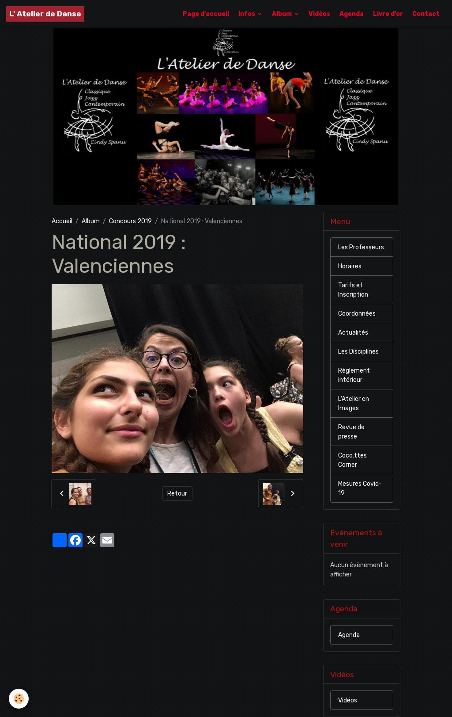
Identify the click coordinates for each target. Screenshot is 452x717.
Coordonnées (357, 313)
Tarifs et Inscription (353, 290)
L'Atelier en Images (353, 403)
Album (282, 14)
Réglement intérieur (354, 375)
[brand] (45, 14)
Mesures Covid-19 (360, 488)
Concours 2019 (130, 221)
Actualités (353, 332)
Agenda (351, 14)
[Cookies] (19, 699)
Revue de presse (351, 431)
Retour (177, 493)
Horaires (350, 266)
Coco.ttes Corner (352, 460)
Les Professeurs (361, 247)
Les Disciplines (358, 351)
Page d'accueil (206, 14)
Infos (247, 14)
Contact (426, 14)
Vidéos (319, 14)
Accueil (62, 221)
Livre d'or (388, 14)
